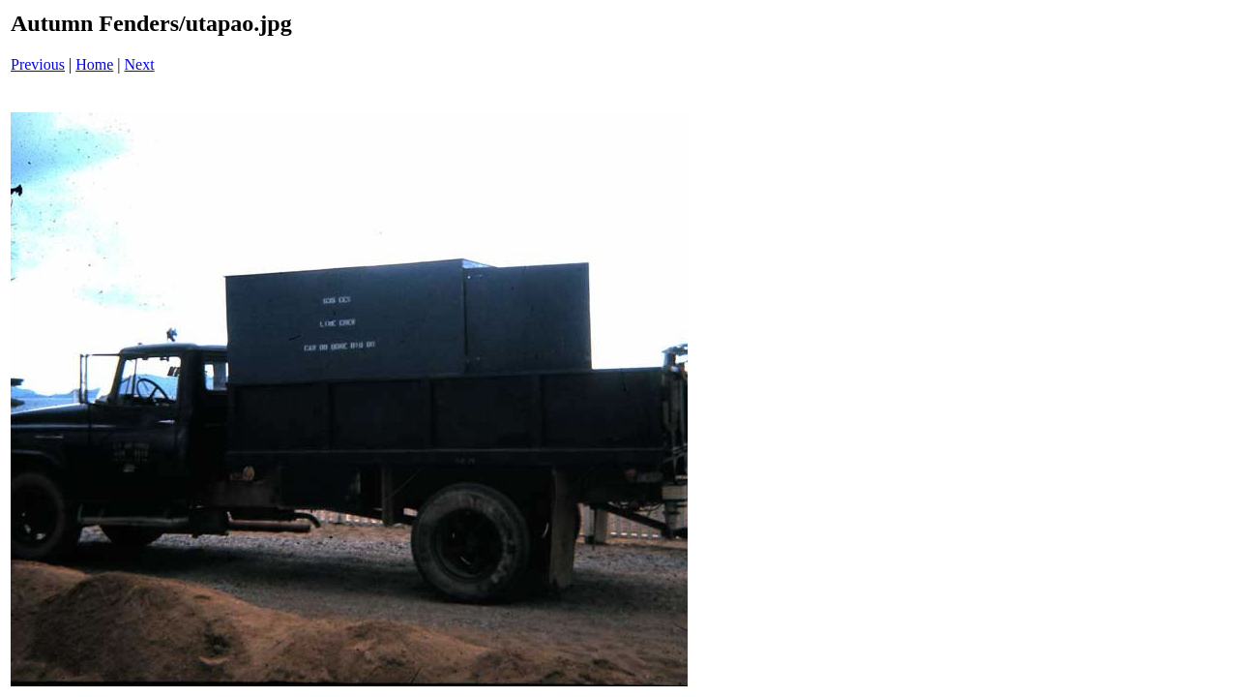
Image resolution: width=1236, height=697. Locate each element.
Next (140, 64)
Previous (38, 64)
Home (94, 64)
